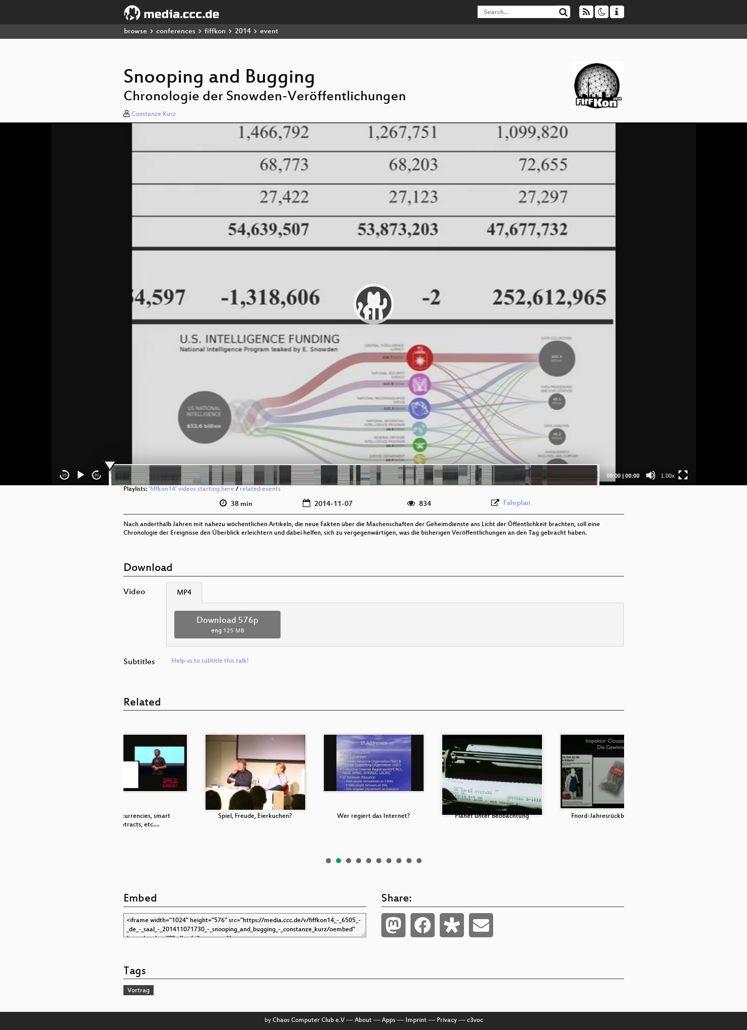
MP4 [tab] (184, 593)
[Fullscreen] (683, 475)
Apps (388, 1020)
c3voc (475, 1020)
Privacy (447, 1020)
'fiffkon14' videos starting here (191, 489)
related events (260, 489)
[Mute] (651, 475)
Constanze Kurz (153, 114)
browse (135, 31)
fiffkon (215, 31)
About (363, 1020)
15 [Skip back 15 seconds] (64, 475)
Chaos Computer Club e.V (309, 1020)
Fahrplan (516, 503)
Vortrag (138, 990)
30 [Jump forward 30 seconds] (96, 475)
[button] (374, 304)
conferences (175, 31)
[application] (373, 303)
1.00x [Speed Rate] (667, 476)
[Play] (81, 475)
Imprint (416, 1020)
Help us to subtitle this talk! (210, 661)
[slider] (354, 475)
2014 (243, 31)
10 (419, 860)
